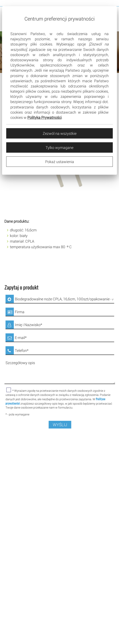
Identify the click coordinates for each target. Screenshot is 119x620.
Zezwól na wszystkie (59, 133)
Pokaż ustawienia (59, 161)
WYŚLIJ (63, 424)
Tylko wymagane (59, 147)
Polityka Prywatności (44, 117)
